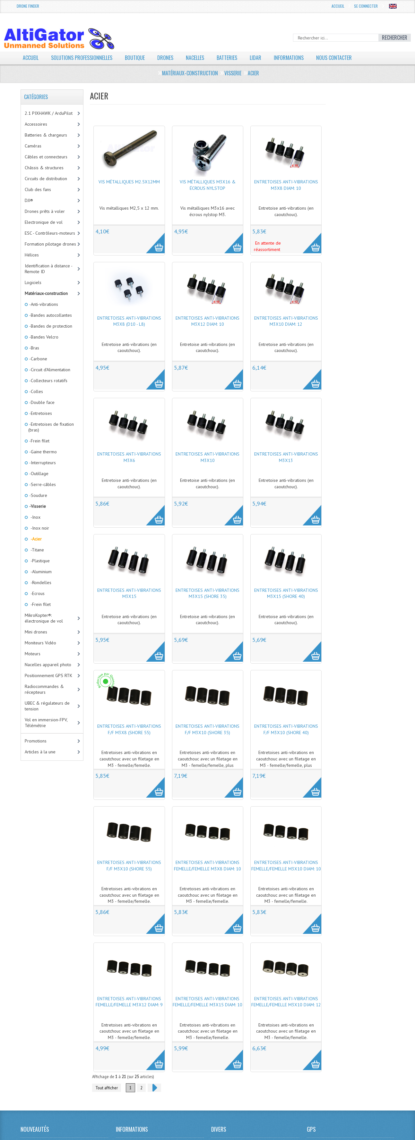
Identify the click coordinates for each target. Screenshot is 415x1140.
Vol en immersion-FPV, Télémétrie (46, 722)
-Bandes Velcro (43, 337)
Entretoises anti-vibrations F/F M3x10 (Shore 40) (286, 729)
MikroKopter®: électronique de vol (44, 618)
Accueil (338, 6)
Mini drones (36, 632)
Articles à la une (40, 752)
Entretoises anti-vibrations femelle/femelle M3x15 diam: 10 (207, 1002)
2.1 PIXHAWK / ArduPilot (49, 113)
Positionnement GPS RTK (48, 675)
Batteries (227, 58)
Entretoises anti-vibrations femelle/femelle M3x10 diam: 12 (286, 1002)
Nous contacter (334, 58)
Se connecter (366, 6)
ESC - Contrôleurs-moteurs (50, 233)
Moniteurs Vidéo (40, 643)
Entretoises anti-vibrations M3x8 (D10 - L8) (129, 321)
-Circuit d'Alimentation (49, 370)
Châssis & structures (44, 168)
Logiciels (33, 282)
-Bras (33, 348)
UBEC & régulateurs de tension (47, 706)
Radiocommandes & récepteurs (44, 689)
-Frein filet (38, 441)
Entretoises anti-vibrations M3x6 (129, 457)
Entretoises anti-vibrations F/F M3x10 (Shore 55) (129, 865)
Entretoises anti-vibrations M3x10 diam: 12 (286, 321)
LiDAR (255, 58)
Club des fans (38, 189)
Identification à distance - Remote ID (49, 268)
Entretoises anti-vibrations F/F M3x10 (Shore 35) (207, 729)
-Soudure (37, 495)
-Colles (35, 391)
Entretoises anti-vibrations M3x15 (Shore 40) (286, 593)
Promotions (36, 741)
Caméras (33, 146)
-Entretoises (40, 413)
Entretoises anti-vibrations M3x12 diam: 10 (207, 321)
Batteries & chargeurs (46, 135)
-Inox (34, 517)
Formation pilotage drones (50, 244)
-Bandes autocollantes (50, 315)
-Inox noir (38, 528)
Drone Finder (28, 6)
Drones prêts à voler (45, 211)
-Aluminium (40, 571)
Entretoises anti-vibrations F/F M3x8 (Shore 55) (129, 729)
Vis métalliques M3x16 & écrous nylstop (208, 185)
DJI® (29, 200)
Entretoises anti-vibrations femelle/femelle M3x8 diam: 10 (207, 865)
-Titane (36, 550)
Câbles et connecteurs (46, 157)
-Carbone (37, 359)
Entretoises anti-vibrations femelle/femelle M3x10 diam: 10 (286, 865)
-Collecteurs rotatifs (47, 380)
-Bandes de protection (50, 326)
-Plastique (39, 561)
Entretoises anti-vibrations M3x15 (129, 593)
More (152, 239)
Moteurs (32, 654)
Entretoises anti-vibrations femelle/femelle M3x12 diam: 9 (129, 1002)
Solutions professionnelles (81, 58)
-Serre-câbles (42, 484)
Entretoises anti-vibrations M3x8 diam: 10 (286, 185)
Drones (165, 58)
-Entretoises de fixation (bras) (51, 427)
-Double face (41, 402)
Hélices (32, 255)
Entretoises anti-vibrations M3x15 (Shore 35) (207, 593)
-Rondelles (39, 582)
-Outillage (38, 473)
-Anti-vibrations (43, 304)
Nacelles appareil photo (48, 664)
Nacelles (195, 58)
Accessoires (36, 124)
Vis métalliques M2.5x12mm (129, 182)
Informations (289, 58)
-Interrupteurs (42, 462)
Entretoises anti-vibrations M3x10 (207, 457)
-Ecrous (36, 593)
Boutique (135, 58)
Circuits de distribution (46, 178)
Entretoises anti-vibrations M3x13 (286, 457)
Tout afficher (106, 1087)
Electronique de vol (44, 222)
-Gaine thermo (42, 452)
